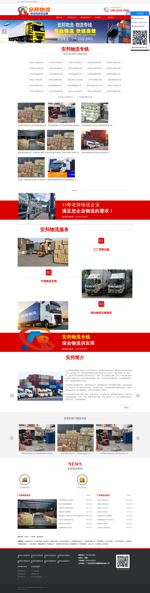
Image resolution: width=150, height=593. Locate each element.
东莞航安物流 (54, 541)
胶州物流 (105, 544)
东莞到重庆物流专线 (94, 62)
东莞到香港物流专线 (113, 91)
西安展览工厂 (51, 544)
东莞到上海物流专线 (36, 62)
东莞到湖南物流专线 (56, 74)
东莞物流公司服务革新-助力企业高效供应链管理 (75, 516)
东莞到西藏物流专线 (74, 85)
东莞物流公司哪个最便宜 (75, 508)
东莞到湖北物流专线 (36, 74)
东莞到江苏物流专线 (113, 62)
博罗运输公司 (22, 576)
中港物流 (98, 17)
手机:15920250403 (138, 26)
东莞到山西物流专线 (94, 91)
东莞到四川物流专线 (113, 68)
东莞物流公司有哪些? (75, 512)
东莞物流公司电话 (114, 524)
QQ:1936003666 (137, 18)
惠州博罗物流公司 (90, 541)
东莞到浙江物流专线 (36, 68)
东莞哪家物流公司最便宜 (75, 500)
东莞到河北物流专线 (94, 68)
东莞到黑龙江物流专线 (75, 80)
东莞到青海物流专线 (55, 85)
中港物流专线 (35, 574)
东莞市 (27, 536)
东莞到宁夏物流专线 (56, 91)
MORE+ (89, 495)
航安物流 (128, 541)
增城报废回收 (42, 544)
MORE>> (75, 190)
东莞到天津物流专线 (75, 62)
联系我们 (111, 17)
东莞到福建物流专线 (75, 74)
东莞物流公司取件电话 (114, 528)
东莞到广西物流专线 (114, 85)
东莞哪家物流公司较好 (75, 528)
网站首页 (59, 17)
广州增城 (32, 536)
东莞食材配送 (83, 544)
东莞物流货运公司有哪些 (114, 516)
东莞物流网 (100, 541)
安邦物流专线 (85, 17)
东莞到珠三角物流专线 (65, 97)
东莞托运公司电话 (114, 512)
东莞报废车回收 (22, 544)
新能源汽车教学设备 (62, 544)
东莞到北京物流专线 (56, 62)
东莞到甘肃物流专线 (36, 85)
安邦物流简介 (72, 17)
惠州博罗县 (40, 536)
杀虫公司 (91, 544)
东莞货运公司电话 (114, 508)
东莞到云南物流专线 (36, 91)
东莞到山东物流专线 (75, 91)
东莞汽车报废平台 (64, 541)
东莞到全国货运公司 (114, 504)
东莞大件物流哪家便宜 (75, 504)
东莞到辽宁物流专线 (36, 80)
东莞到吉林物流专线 (55, 80)
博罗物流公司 (22, 571)
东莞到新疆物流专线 (85, 97)
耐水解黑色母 (74, 544)
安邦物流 (46, 541)
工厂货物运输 (35, 571)
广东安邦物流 (32, 544)
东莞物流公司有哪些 (75, 524)
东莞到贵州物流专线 (113, 74)
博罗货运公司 (22, 574)
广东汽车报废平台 (119, 541)
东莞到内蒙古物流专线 (94, 85)
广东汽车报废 (109, 541)
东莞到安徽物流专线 (95, 80)
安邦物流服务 (35, 566)
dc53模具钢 (98, 544)
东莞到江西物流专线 (56, 68)
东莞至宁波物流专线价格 (75, 520)
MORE (126, 407)
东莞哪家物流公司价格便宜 (114, 520)
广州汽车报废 (38, 541)
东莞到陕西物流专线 (114, 80)
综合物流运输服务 (36, 576)
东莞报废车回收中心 (77, 541)
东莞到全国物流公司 (114, 500)
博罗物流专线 (22, 566)
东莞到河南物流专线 (75, 68)
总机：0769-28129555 (139, 22)
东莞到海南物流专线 (94, 74)
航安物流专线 (29, 541)
